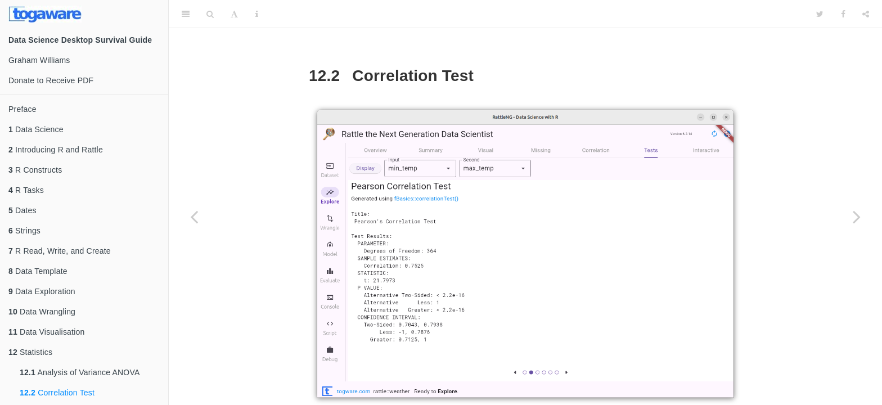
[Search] (210, 14)
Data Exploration (41, 291)
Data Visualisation (46, 331)
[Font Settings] (234, 14)
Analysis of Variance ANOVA (80, 372)
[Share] (866, 14)
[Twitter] (820, 14)
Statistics (30, 352)
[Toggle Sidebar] (185, 14)
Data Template (38, 271)
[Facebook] (843, 14)
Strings (24, 230)
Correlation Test (57, 392)
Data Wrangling (41, 311)
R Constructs (35, 169)
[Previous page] (194, 216)
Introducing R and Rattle (55, 149)
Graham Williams (39, 60)
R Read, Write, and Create (59, 250)
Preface (22, 109)
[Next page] (856, 216)
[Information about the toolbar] (257, 14)
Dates (22, 210)
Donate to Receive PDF (50, 80)
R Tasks (26, 190)
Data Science (36, 129)
